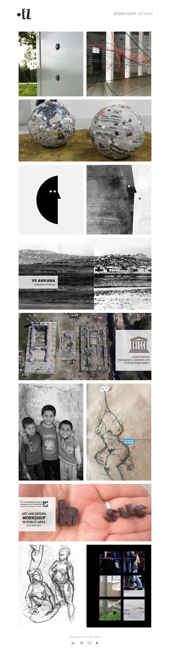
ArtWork (145, 14)
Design (119, 14)
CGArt (131, 14)
